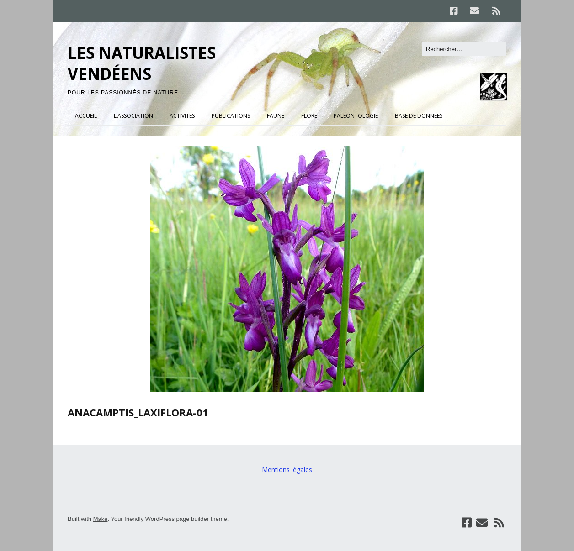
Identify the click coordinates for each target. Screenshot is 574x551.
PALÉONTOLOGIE (356, 116)
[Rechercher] (464, 49)
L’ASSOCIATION (133, 116)
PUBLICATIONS (231, 116)
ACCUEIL (86, 116)
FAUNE (275, 116)
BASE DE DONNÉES (418, 116)
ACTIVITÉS (182, 116)
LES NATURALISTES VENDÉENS (142, 63)
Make (100, 518)
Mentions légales (287, 469)
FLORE (309, 116)
